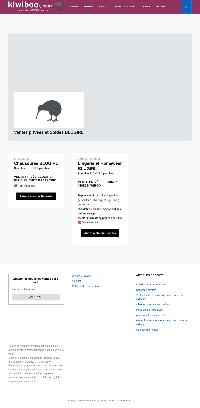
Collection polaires (146, 289)
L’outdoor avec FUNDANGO (151, 284)
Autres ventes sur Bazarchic (36, 196)
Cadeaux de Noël (89, 159)
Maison (161, 6)
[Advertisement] (100, 65)
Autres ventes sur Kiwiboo (100, 232)
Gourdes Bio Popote (147, 329)
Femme (74, 6)
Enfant (104, 6)
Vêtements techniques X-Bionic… (154, 304)
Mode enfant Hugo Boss (149, 309)
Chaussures (22, 159)
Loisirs (145, 6)
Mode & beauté (125, 6)
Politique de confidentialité (86, 286)
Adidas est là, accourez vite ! (151, 315)
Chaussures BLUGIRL (36, 163)
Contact (76, 281)
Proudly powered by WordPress (83, 400)
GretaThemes (125, 400)
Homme (88, 6)
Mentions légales (81, 275)
